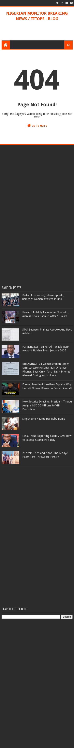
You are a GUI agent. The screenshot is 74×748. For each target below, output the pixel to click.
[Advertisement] (38, 30)
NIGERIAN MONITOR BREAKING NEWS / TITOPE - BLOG (37, 16)
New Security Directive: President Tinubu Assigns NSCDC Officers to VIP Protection (47, 405)
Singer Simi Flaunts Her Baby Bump (43, 418)
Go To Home (37, 125)
